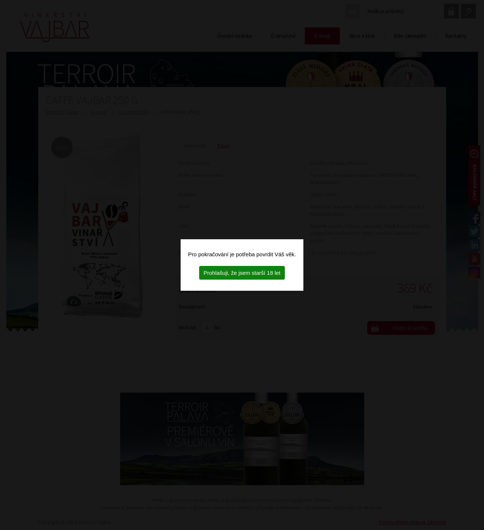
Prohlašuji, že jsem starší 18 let (242, 273)
